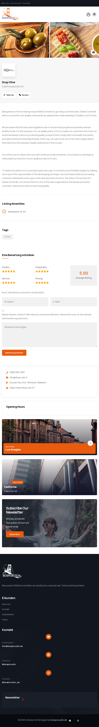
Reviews (24, 95)
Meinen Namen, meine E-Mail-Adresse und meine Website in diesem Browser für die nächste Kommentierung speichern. (47, 316)
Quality (6, 267)
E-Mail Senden (7, 642)
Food (7, 237)
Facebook (6, 660)
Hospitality (41, 267)
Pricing (39, 278)
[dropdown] (94, 14)
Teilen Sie (9, 95)
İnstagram (6, 679)
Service (6, 278)
